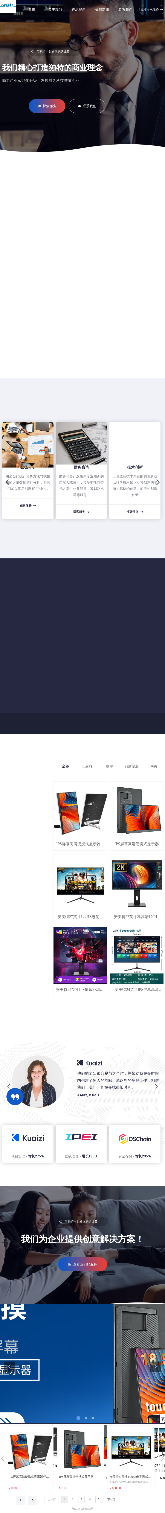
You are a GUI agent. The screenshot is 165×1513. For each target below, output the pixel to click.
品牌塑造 (132, 766)
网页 (153, 766)
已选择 (87, 766)
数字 (109, 766)
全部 (65, 766)
